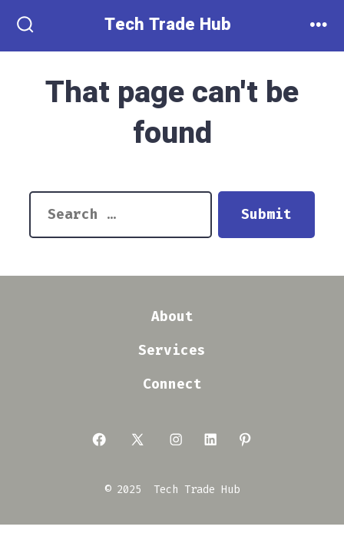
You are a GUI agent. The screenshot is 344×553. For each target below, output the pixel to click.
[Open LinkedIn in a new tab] (210, 439)
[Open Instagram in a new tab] (176, 439)
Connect (172, 384)
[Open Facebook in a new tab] (99, 439)
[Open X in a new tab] (137, 439)
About (172, 317)
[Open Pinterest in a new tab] (245, 439)
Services (172, 350)
